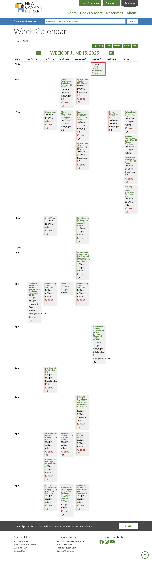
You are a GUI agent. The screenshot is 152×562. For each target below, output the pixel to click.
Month (117, 46)
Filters (24, 40)
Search (132, 21)
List (108, 46)
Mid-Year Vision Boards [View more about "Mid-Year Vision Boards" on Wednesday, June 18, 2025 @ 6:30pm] (81, 435)
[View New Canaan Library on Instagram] (107, 542)
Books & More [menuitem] (91, 13)
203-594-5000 (20, 547)
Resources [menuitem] (114, 13)
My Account (130, 3)
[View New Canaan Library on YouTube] (112, 542)
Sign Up (128, 526)
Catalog (20, 21)
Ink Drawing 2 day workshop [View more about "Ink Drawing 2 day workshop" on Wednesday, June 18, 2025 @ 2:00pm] (82, 285)
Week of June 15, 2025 (74, 53)
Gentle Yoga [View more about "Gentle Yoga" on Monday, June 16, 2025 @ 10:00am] (50, 112)
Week (126, 46)
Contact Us (19, 551)
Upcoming (98, 46)
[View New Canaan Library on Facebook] (102, 542)
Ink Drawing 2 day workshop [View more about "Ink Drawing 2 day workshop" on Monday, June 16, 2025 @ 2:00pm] (50, 285)
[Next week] (111, 53)
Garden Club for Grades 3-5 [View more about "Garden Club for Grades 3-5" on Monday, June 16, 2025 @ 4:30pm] (50, 370)
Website (32, 21)
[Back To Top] (145, 555)
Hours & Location (90, 3)
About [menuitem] (131, 13)
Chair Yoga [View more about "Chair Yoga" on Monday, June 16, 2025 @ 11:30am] (50, 218)
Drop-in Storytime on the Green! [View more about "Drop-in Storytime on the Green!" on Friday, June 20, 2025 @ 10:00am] (113, 115)
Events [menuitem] (71, 13)
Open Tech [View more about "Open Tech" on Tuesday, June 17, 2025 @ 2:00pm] (66, 284)
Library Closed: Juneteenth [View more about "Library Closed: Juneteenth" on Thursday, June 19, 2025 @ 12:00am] (97, 68)
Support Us (111, 3)
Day (135, 46)
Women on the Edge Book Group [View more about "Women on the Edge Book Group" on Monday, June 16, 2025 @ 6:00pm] (50, 461)
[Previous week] (38, 53)
